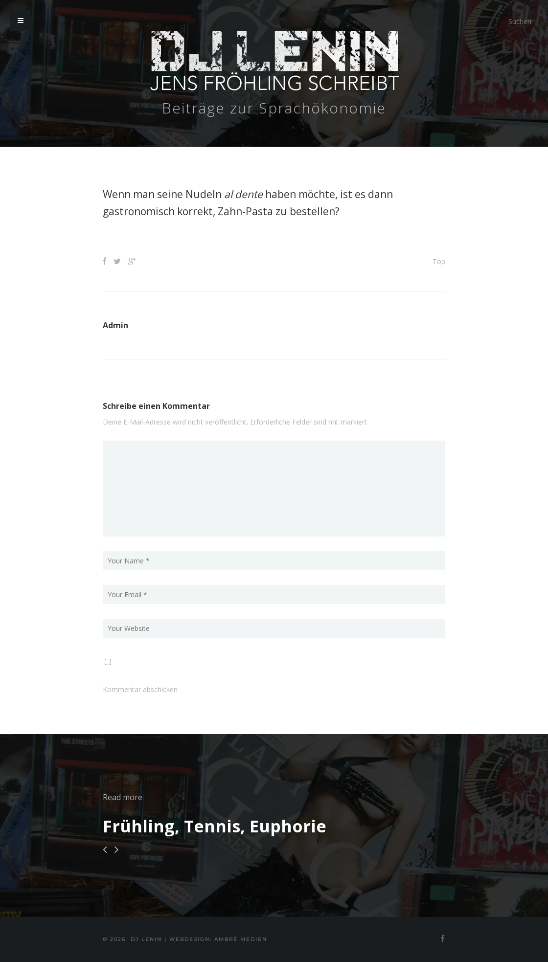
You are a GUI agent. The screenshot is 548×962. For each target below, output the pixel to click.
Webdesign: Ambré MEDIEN (218, 939)
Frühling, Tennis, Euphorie (214, 826)
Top (439, 261)
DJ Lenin (146, 939)
